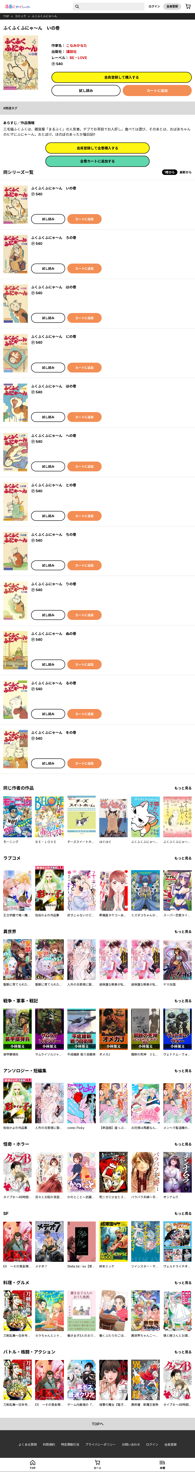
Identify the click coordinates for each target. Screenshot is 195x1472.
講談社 (71, 51)
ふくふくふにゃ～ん (44, 16)
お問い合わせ (131, 1444)
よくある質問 (27, 1444)
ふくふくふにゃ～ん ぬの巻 (53, 633)
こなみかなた (76, 45)
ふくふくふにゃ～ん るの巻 (53, 683)
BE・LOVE (78, 58)
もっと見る (183, 788)
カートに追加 (157, 90)
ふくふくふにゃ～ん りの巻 (53, 584)
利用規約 (49, 1444)
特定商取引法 (70, 1444)
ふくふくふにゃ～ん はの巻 (53, 287)
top (6, 16)
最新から (186, 172)
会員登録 (172, 6)
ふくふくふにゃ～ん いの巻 (53, 188)
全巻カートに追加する (97, 161)
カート (97, 1468)
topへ (98, 1424)
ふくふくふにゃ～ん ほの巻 (53, 386)
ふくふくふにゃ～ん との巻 (53, 485)
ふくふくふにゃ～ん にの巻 (53, 336)
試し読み (86, 90)
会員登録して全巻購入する (97, 148)
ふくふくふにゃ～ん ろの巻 (53, 237)
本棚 (162, 1468)
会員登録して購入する (121, 77)
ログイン (154, 6)
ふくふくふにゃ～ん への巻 (53, 435)
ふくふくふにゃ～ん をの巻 (53, 732)
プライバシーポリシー (100, 1444)
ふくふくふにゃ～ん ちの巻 (53, 534)
